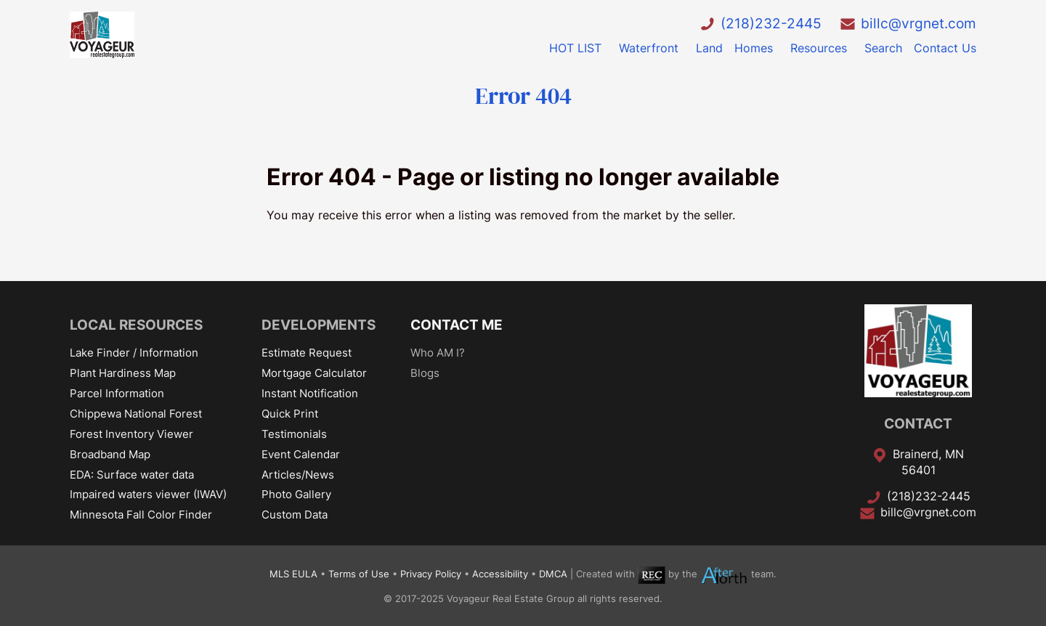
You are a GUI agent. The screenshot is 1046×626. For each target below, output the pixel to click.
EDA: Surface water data (132, 474)
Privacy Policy (430, 574)
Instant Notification (310, 393)
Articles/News (298, 474)
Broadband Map (110, 454)
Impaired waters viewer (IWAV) (148, 494)
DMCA (553, 574)
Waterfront (648, 48)
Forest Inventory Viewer (131, 434)
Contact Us (945, 48)
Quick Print (290, 413)
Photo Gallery (296, 494)
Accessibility (500, 574)
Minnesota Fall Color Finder (141, 514)
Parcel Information (117, 393)
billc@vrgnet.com (918, 23)
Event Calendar (301, 454)
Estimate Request (307, 352)
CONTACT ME (456, 324)
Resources (818, 48)
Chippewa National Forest (136, 413)
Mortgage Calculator (314, 373)
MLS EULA (293, 574)
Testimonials (294, 434)
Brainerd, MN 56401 (928, 462)
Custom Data (295, 514)
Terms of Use (358, 574)
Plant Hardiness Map (123, 373)
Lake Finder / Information (134, 352)
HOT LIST (575, 48)
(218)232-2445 (771, 23)
